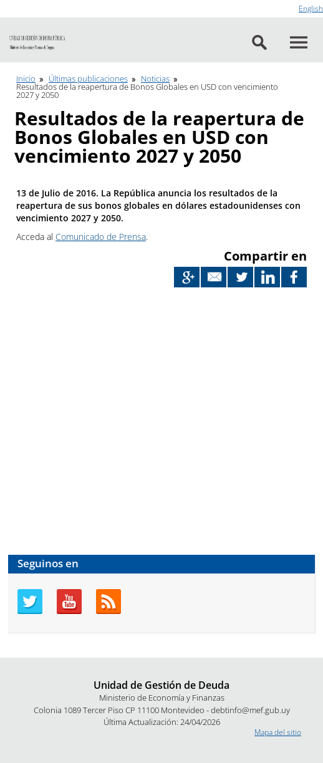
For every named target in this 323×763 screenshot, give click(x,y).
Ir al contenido (24, 5)
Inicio (26, 78)
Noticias (155, 78)
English (311, 8)
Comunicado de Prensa (100, 236)
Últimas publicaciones (88, 78)
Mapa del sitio (277, 732)
